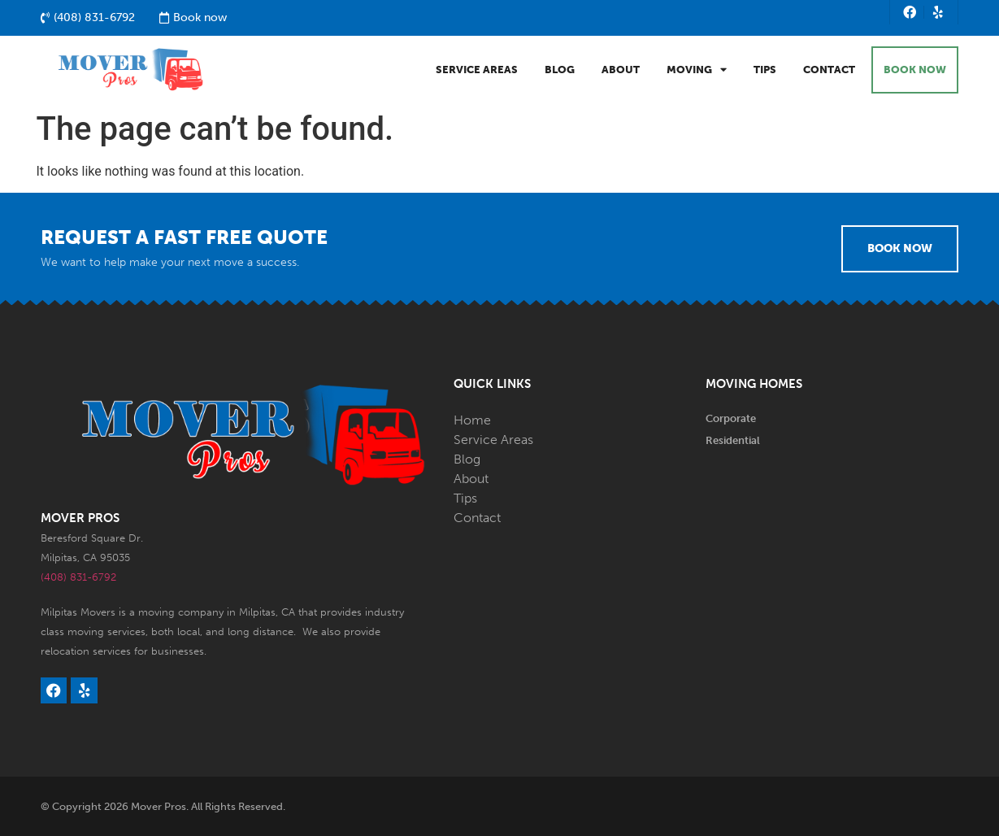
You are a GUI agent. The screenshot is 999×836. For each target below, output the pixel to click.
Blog (560, 69)
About (621, 69)
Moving (697, 69)
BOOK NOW (915, 69)
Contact (829, 69)
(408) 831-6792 (78, 577)
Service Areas (477, 69)
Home (472, 420)
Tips (765, 69)
